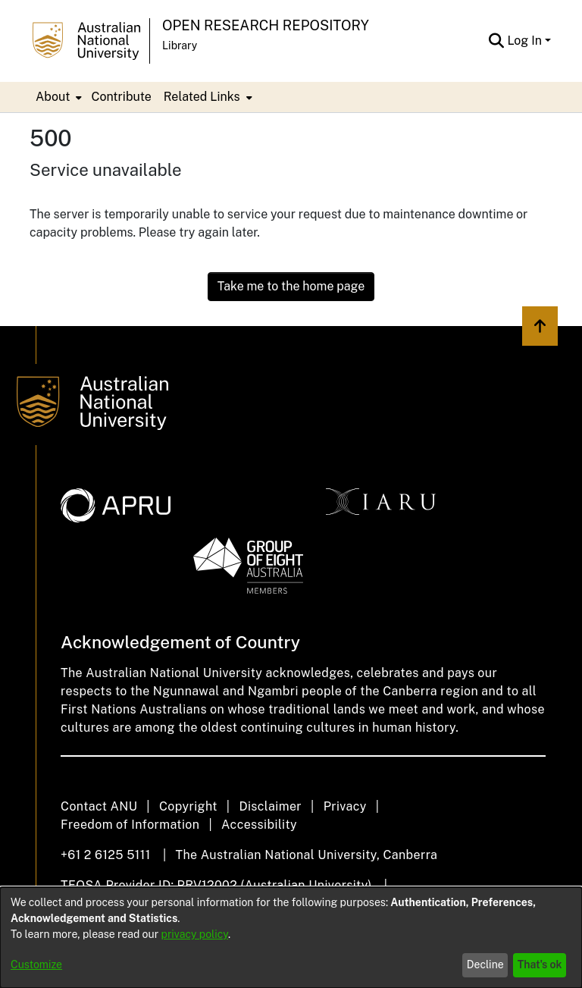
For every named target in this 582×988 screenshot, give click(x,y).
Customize (36, 964)
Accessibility (259, 824)
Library (179, 45)
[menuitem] (57, 97)
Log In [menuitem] (524, 40)
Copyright (188, 806)
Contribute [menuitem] (121, 96)
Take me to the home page (291, 286)
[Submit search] (496, 41)
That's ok (540, 964)
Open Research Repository (265, 25)
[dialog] (291, 937)
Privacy (345, 806)
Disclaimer (270, 806)
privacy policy (194, 934)
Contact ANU (99, 806)
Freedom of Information (130, 824)
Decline (485, 964)
